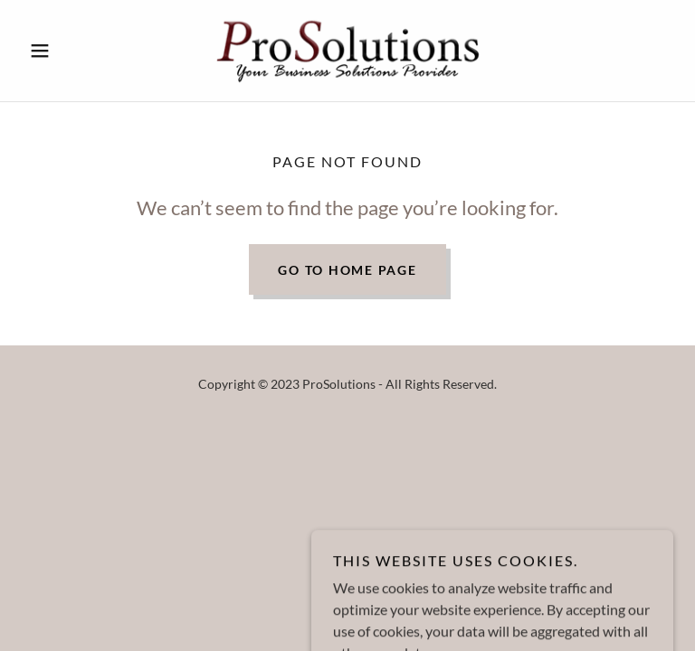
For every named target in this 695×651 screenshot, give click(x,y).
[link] (347, 50)
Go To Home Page (347, 270)
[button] (70, 51)
